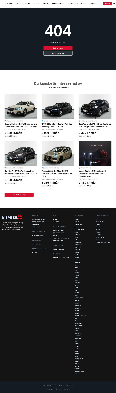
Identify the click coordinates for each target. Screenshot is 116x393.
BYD (76, 239)
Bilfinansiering (59, 230)
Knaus (77, 293)
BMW (76, 237)
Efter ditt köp (70, 385)
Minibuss (99, 227)
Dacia (77, 255)
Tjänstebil (36, 227)
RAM (76, 341)
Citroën (77, 250)
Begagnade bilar (38, 219)
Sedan (98, 232)
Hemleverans (58, 240)
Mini (76, 320)
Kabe (76, 288)
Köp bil (19, 4)
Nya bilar (35, 224)
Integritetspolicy (47, 385)
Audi (76, 232)
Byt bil (55, 219)
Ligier (77, 303)
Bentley (77, 234)
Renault (78, 343)
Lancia (77, 295)
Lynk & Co (78, 305)
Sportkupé (100, 237)
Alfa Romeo (79, 224)
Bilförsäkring (58, 233)
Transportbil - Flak (103, 242)
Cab (97, 219)
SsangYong (79, 359)
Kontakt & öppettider (61, 257)
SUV (97, 239)
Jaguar (77, 282)
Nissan (77, 328)
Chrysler (78, 247)
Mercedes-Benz (80, 315)
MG (76, 318)
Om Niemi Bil (36, 244)
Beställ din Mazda (38, 222)
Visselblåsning (59, 385)
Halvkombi (99, 222)
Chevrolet (78, 244)
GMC (76, 270)
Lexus (77, 300)
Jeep (76, 285)
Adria (77, 219)
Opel (76, 331)
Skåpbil (98, 234)
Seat (76, 351)
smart (77, 356)
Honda (77, 272)
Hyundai (77, 275)
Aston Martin (79, 229)
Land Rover (79, 298)
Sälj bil (28, 4)
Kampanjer (9, 3)
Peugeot (78, 333)
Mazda (77, 313)
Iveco (77, 280)
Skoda (77, 353)
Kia (76, 290)
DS (75, 260)
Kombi (98, 224)
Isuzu (76, 277)
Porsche (78, 338)
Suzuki (77, 364)
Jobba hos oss (73, 3)
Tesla (77, 366)
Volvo (77, 374)
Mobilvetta (79, 326)
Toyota (77, 369)
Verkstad (94, 4)
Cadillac (78, 242)
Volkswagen (79, 371)
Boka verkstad (37, 235)
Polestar (78, 336)
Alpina (77, 227)
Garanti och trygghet (61, 238)
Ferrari (77, 262)
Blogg (34, 252)
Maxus (77, 310)
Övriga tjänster (59, 4)
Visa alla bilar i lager (58, 88)
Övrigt (98, 229)
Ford (76, 267)
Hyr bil (37, 3)
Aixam (77, 222)
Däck (55, 235)
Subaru (77, 361)
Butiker (84, 4)
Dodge (77, 257)
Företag (46, 4)
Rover (77, 346)
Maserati (78, 308)
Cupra (77, 252)
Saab (76, 348)
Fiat (76, 265)
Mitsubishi (78, 323)
